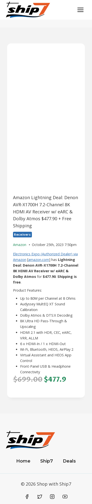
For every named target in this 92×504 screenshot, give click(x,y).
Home (23, 461)
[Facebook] (27, 497)
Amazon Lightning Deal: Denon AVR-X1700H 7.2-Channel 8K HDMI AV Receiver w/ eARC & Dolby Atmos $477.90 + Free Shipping (45, 211)
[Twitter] (40, 497)
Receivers (22, 235)
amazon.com (38, 259)
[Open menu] (80, 10)
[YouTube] (65, 497)
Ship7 (46, 461)
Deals (69, 461)
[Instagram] (52, 497)
